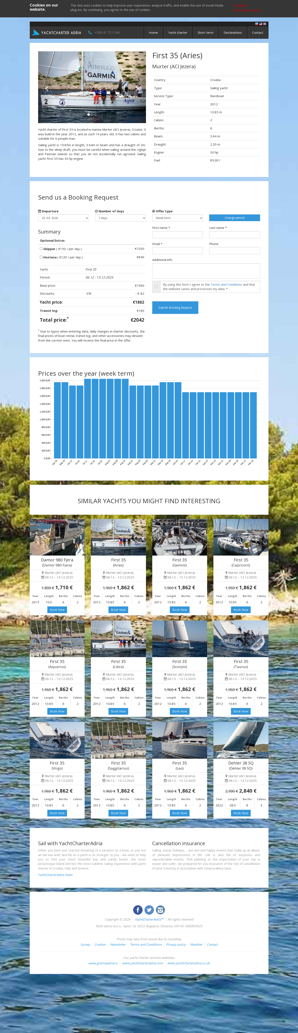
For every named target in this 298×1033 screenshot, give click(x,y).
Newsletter (118, 944)
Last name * (218, 228)
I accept (240, 5)
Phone (213, 244)
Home (153, 32)
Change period (234, 218)
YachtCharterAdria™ (149, 919)
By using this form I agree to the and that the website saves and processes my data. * (209, 286)
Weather (196, 944)
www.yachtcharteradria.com (142, 963)
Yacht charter (177, 32)
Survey (85, 944)
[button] (46, 87)
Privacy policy (176, 944)
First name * (161, 228)
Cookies (100, 944)
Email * (157, 244)
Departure (48, 211)
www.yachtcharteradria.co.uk (188, 963)
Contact (257, 32)
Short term (205, 32)
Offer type (162, 211)
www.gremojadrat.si (103, 963)
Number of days (109, 211)
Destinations (233, 32)
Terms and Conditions (226, 284)
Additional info (162, 260)
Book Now (57, 610)
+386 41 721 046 (107, 32)
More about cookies (247, 10)
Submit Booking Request (175, 308)
